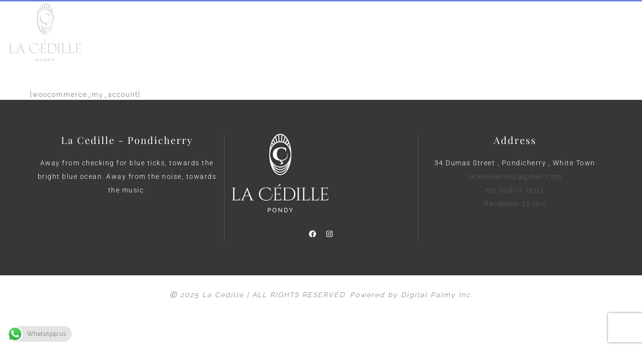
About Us (265, 35)
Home (219, 35)
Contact (415, 35)
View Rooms (324, 35)
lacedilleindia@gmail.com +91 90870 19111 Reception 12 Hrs (515, 190)
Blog (374, 35)
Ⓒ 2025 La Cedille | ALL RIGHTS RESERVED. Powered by (285, 295)
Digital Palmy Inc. (437, 295)
